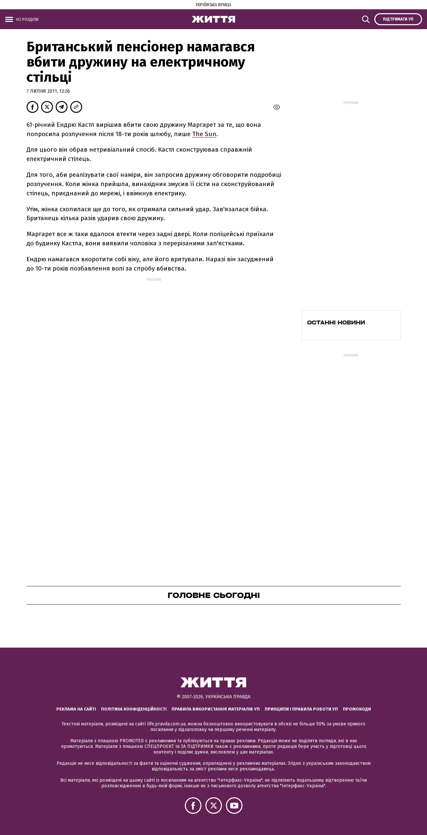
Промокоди (357, 709)
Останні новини (336, 322)
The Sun (204, 134)
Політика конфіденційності (134, 709)
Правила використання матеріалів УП (216, 709)
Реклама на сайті (76, 709)
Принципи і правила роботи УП (301, 709)
